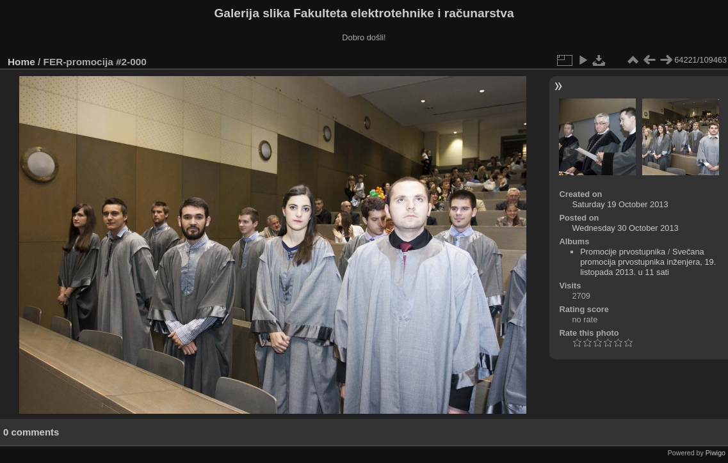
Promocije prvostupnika (622, 251)
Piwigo (715, 453)
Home (21, 61)
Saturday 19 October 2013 (620, 204)
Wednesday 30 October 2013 (625, 228)
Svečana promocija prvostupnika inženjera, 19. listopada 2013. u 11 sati (648, 262)
